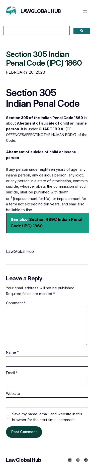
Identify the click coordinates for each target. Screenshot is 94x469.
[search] (36, 30)
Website (13, 393)
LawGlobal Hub (41, 11)
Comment (16, 303)
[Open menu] (85, 11)
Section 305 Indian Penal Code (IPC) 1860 (44, 58)
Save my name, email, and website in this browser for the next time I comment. (47, 417)
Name (12, 352)
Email (12, 373)
